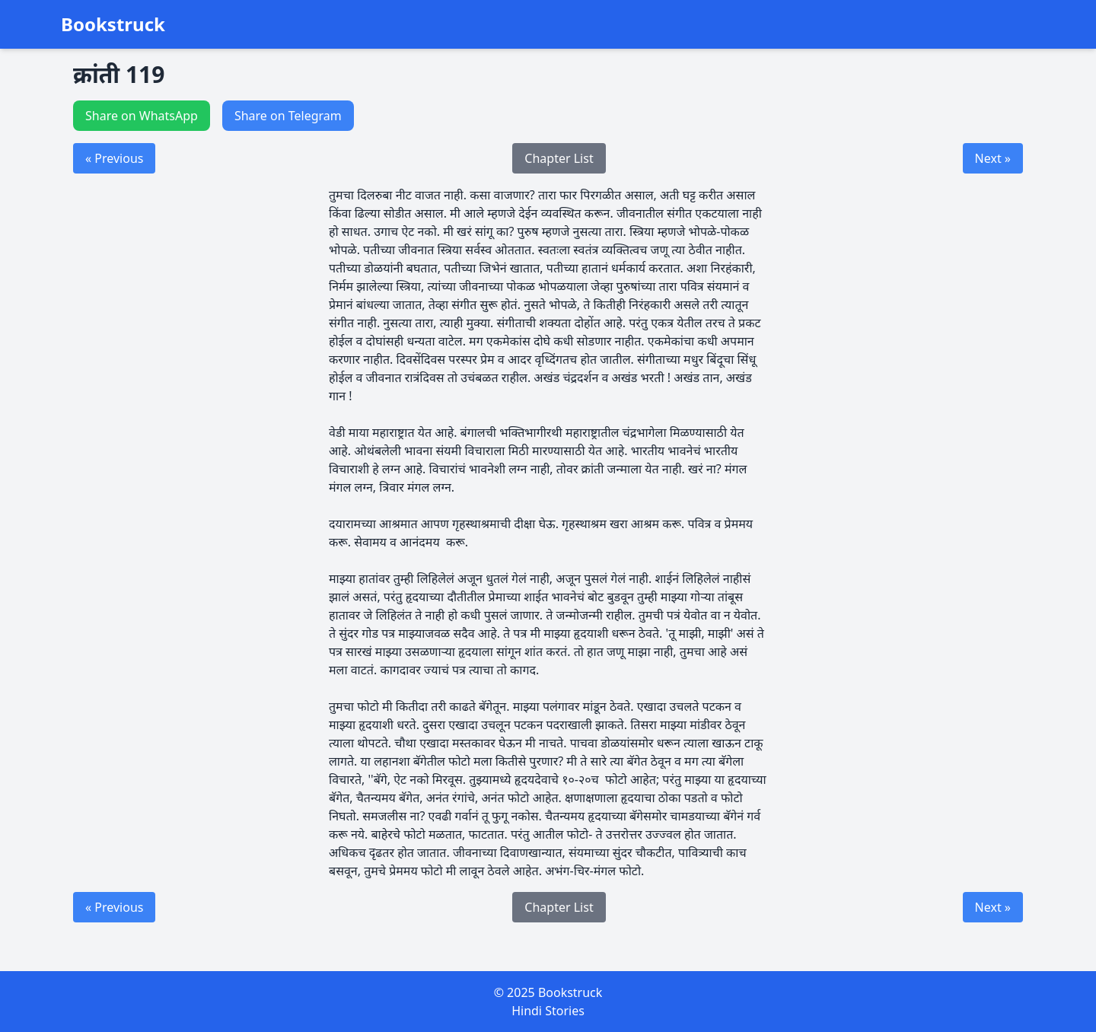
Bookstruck (113, 24)
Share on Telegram (288, 115)
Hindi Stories (548, 1010)
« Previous (114, 158)
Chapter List (558, 158)
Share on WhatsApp (141, 115)
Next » (993, 158)
